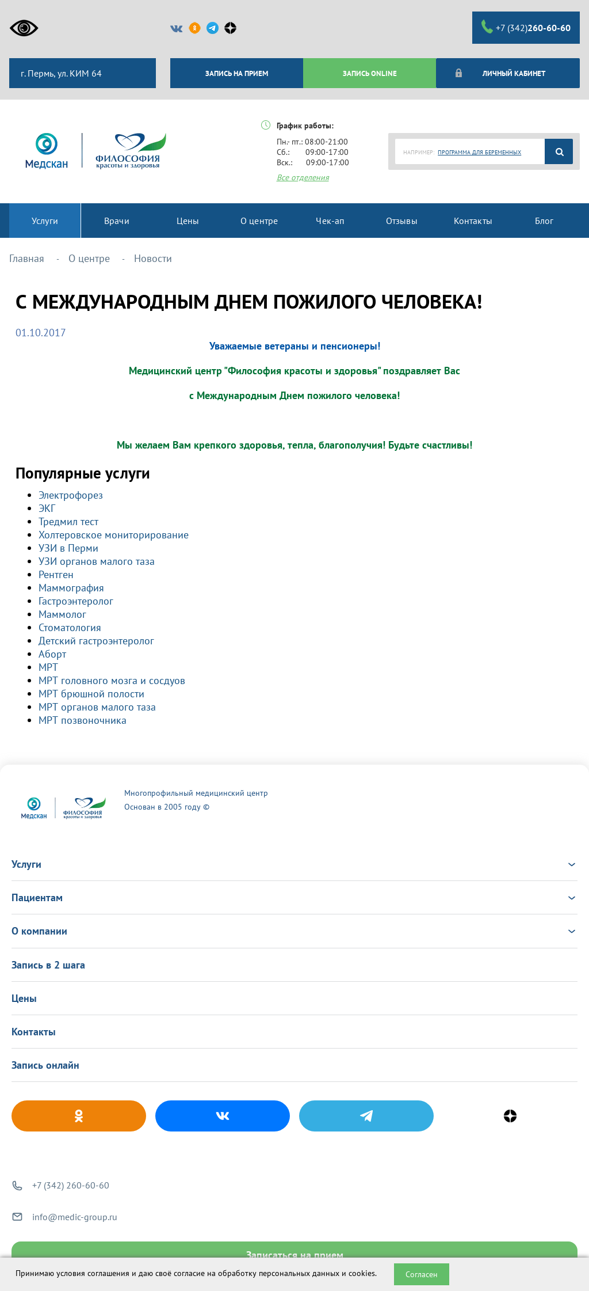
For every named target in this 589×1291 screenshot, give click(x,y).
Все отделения (303, 177)
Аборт (52, 653)
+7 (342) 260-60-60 (70, 1185)
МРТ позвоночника (83, 720)
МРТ (48, 667)
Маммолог (62, 614)
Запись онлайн (45, 1065)
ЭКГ (47, 508)
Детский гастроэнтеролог (96, 640)
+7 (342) (526, 27)
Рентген (56, 574)
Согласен (422, 1274)
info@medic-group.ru (74, 1216)
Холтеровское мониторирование (114, 534)
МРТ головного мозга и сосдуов (112, 680)
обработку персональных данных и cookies (296, 1273)
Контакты (34, 1031)
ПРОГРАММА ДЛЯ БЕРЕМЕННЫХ (479, 152)
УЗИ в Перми (68, 548)
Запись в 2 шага (48, 964)
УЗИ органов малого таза (97, 561)
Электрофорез (71, 495)
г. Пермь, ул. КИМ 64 (60, 73)
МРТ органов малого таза (97, 706)
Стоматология (70, 627)
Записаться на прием (294, 1255)
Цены (24, 998)
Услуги (294, 864)
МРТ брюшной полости (91, 693)
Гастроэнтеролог (76, 600)
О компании (294, 930)
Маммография (71, 587)
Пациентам (294, 897)
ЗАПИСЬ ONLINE (370, 73)
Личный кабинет (500, 73)
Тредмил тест (68, 521)
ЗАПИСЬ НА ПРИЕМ (236, 73)
